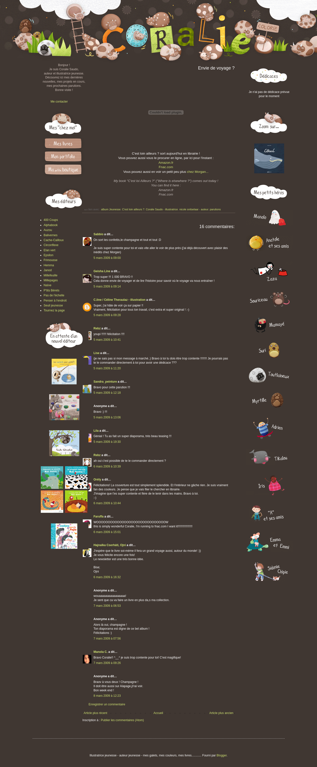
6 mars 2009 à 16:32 (107, 577)
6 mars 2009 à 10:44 (107, 503)
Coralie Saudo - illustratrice (162, 209)
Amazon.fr (165, 162)
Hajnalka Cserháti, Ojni (110, 545)
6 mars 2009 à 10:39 (107, 466)
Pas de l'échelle (54, 295)
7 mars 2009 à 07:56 (107, 638)
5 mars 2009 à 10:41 (107, 339)
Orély (97, 479)
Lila (96, 430)
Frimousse (51, 260)
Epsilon (48, 255)
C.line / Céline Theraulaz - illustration (120, 300)
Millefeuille (51, 275)
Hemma (49, 265)
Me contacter (59, 101)
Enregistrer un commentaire (107, 704)
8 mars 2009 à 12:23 (107, 695)
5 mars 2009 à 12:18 (107, 392)
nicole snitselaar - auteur (193, 209)
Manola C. (101, 652)
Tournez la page (54, 310)
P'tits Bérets (52, 290)
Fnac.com (166, 167)
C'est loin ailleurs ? (133, 209)
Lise (97, 353)
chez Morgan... (198, 172)
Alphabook (51, 225)
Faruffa (99, 516)
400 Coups (51, 220)
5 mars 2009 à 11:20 (107, 368)
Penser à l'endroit (55, 300)
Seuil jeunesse (53, 305)
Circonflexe (51, 245)
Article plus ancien (221, 713)
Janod (48, 270)
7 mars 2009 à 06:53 (107, 605)
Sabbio (99, 234)
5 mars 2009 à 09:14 (107, 286)
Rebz (97, 328)
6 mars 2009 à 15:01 (107, 532)
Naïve (47, 285)
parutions (215, 209)
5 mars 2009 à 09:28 (107, 315)
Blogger (222, 755)
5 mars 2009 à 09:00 (107, 258)
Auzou (48, 230)
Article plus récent (95, 713)
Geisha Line (102, 271)
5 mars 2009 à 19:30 (107, 442)
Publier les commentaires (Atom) (122, 720)
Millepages (51, 280)
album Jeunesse (111, 209)
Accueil (158, 713)
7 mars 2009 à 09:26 (107, 663)
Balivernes (51, 235)
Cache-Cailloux (54, 240)
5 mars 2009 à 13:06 (107, 417)
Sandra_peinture (105, 381)
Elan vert (49, 250)
